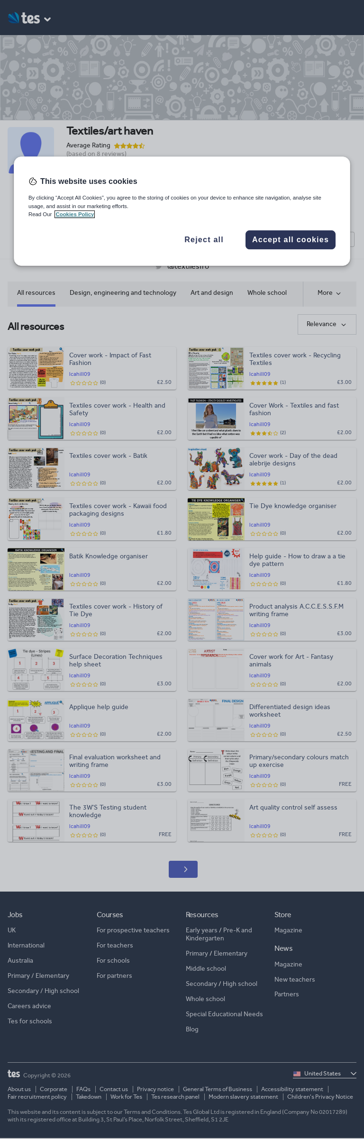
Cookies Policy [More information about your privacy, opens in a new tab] (74, 214)
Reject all (204, 240)
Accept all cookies (290, 240)
